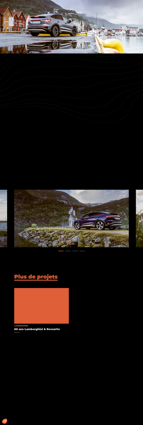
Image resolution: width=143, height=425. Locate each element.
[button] (61, 252)
